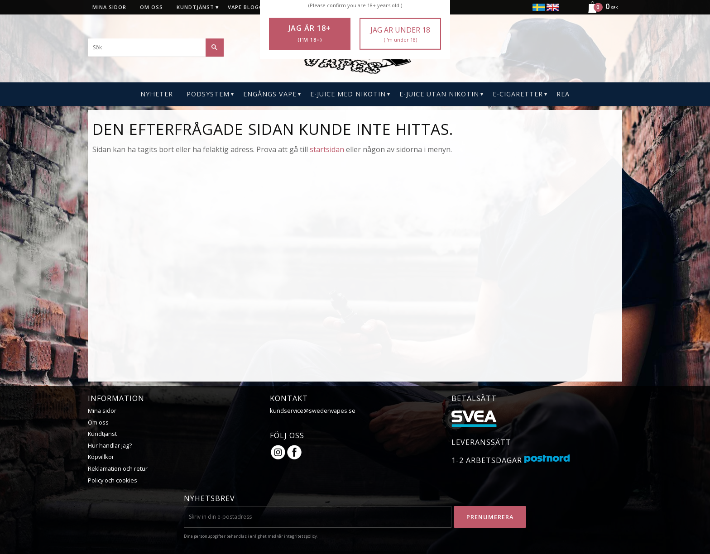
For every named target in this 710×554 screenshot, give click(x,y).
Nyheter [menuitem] (156, 94)
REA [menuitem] (563, 94)
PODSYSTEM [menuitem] (208, 94)
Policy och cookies (112, 480)
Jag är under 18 (400, 34)
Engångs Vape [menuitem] (270, 94)
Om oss (98, 422)
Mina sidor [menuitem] (109, 7)
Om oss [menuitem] (151, 7)
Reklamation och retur (118, 468)
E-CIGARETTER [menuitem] (518, 94)
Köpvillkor (101, 457)
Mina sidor (102, 410)
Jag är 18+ (309, 33)
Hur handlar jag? (110, 445)
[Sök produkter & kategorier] (156, 47)
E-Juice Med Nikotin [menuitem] (348, 94)
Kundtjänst (102, 434)
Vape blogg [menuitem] (245, 7)
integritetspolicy (300, 536)
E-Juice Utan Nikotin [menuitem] (439, 94)
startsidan (327, 149)
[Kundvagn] (599, 12)
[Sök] (215, 47)
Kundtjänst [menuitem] (195, 7)
